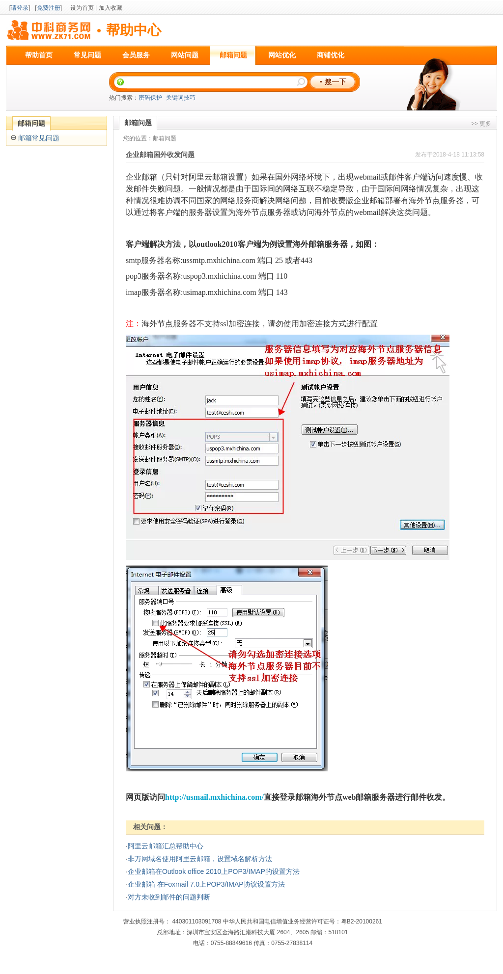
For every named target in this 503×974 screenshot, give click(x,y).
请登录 (19, 7)
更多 (485, 123)
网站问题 (184, 55)
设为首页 (82, 7)
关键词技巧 (181, 97)
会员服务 (136, 55)
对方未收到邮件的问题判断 (169, 897)
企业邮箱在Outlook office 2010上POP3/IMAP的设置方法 (214, 871)
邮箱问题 (233, 55)
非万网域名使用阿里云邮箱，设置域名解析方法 (200, 859)
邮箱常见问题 (38, 138)
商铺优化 (330, 55)
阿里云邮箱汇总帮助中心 (165, 846)
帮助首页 (39, 55)
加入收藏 (110, 7)
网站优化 (282, 55)
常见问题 (87, 55)
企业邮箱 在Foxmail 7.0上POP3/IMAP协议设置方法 (206, 884)
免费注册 (48, 7)
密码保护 (150, 97)
